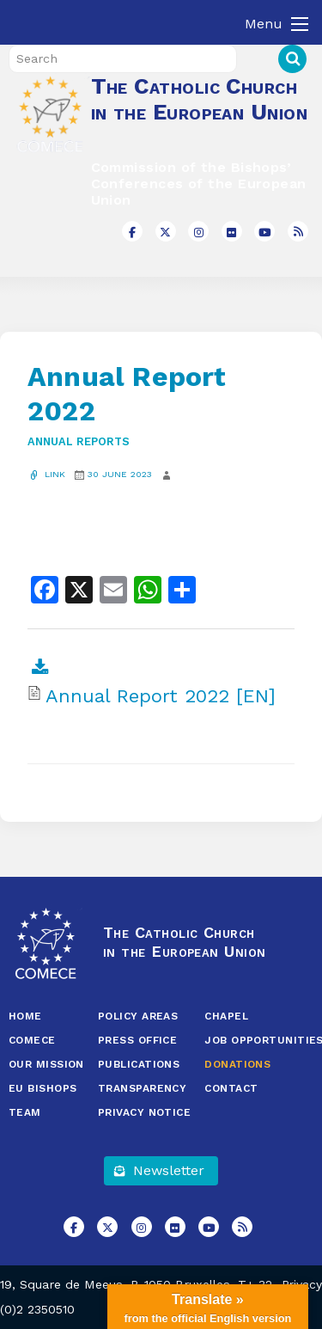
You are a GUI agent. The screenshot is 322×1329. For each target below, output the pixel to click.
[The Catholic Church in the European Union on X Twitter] (165, 231)
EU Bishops (43, 1088)
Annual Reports (78, 441)
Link (46, 474)
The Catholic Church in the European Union (199, 99)
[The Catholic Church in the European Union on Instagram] (198, 231)
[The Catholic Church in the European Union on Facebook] (132, 231)
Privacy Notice (144, 1112)
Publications (138, 1064)
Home (25, 1016)
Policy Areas (138, 1016)
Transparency (142, 1088)
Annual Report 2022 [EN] (161, 696)
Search (292, 59)
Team (25, 1112)
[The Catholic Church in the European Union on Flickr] (232, 231)
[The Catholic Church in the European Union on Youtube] (264, 231)
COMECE (32, 1040)
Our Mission (46, 1064)
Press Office (137, 1040)
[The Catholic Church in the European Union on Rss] (298, 231)
